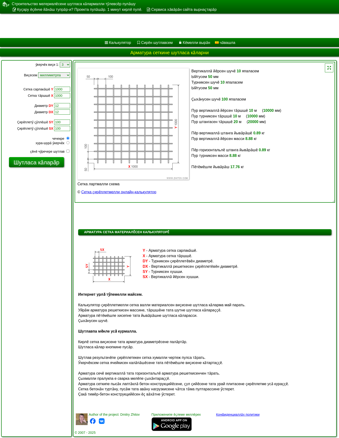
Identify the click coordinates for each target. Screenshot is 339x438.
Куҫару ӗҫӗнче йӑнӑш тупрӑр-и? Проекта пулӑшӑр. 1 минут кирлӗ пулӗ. (79, 10)
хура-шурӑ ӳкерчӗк (52, 143)
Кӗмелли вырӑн (196, 43)
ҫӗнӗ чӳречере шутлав (49, 151)
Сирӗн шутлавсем (157, 43)
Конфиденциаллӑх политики (238, 414)
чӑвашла (225, 43)
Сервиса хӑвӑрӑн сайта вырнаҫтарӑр (184, 10)
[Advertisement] (143, 25)
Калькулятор (120, 43)
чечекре (60, 138)
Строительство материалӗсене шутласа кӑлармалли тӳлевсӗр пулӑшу (74, 3)
